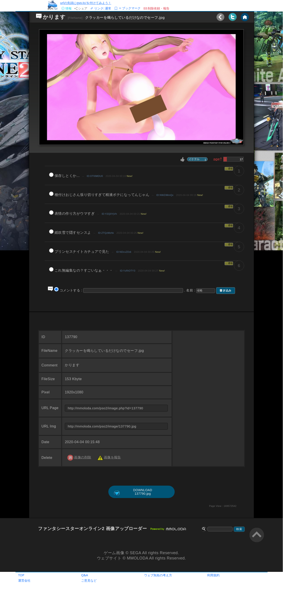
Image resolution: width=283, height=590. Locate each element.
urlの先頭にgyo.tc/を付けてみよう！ (85, 3)
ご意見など (89, 580)
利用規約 (213, 575)
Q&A (84, 575)
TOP (21, 575)
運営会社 (24, 580)
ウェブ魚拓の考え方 (158, 575)
